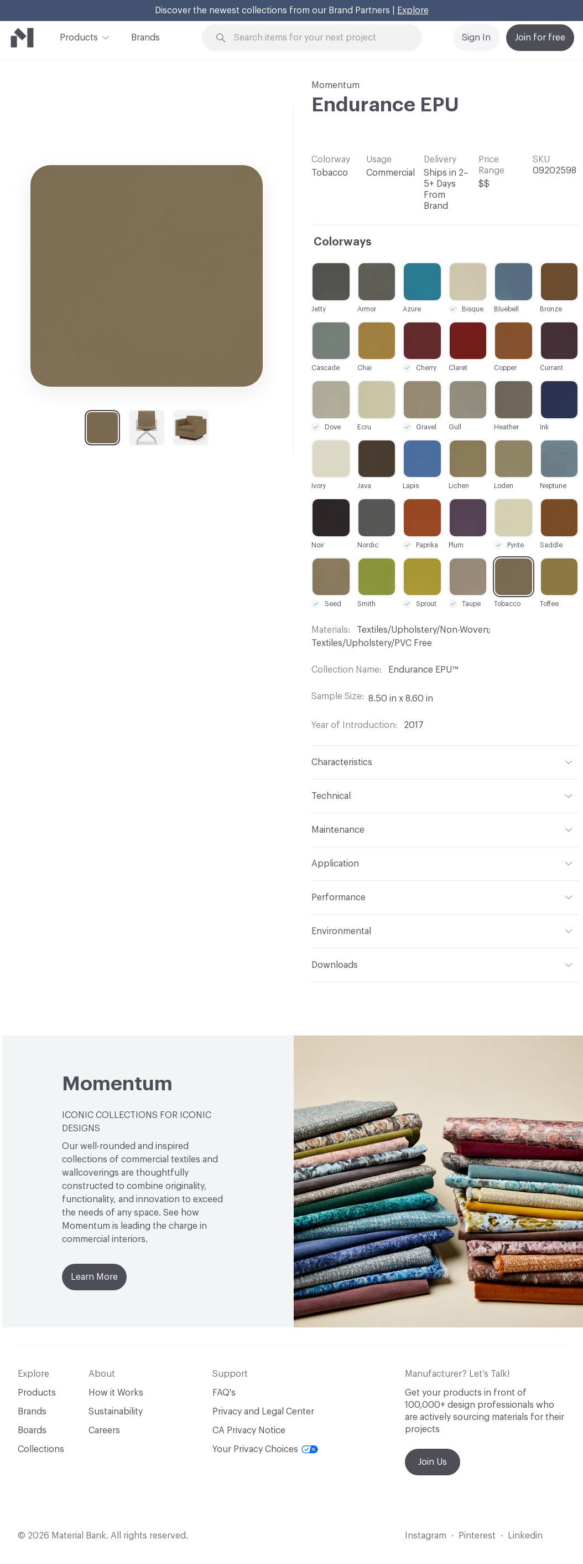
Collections (41, 1449)
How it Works (116, 1392)
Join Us (432, 1462)
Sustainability (116, 1411)
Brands (145, 37)
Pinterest (477, 1535)
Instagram (425, 1535)
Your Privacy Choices (265, 1449)
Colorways (343, 242)
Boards (32, 1430)
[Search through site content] (318, 38)
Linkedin (525, 1535)
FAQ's (224, 1392)
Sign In (476, 37)
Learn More (94, 1277)
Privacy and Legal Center (263, 1411)
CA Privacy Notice (248, 1430)
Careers (104, 1430)
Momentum (335, 85)
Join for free (540, 37)
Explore (413, 10)
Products (79, 36)
